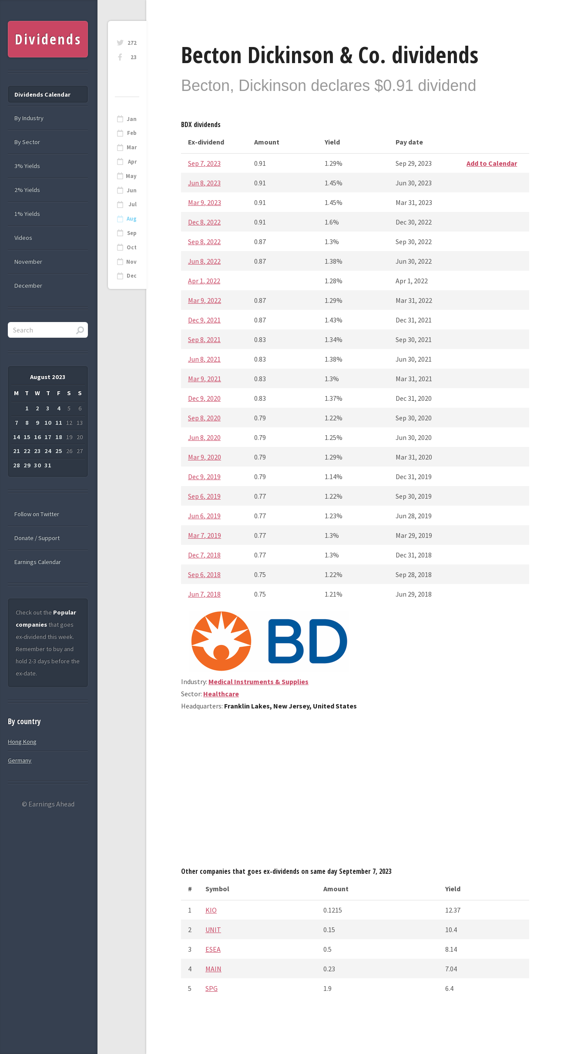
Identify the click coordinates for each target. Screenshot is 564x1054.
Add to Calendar (492, 163)
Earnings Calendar (37, 562)
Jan (132, 119)
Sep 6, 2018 (204, 574)
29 (27, 465)
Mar (132, 147)
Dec (132, 276)
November (28, 261)
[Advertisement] (355, 792)
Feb (132, 133)
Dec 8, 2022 (204, 222)
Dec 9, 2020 (204, 398)
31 (47, 465)
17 (47, 437)
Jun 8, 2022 (204, 261)
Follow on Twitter (36, 514)
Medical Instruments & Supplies (258, 681)
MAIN (213, 968)
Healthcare (221, 693)
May (131, 176)
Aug (132, 219)
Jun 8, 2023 (204, 182)
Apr (132, 161)
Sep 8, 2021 (204, 339)
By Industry (29, 118)
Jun (132, 190)
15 (27, 437)
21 (16, 451)
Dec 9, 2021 (204, 320)
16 (37, 437)
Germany (19, 760)
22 (27, 451)
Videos (23, 238)
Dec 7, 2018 (204, 554)
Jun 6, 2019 (204, 515)
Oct (132, 247)
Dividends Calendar (42, 94)
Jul (132, 204)
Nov (131, 262)
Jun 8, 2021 (204, 359)
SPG (211, 988)
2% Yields (27, 190)
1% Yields (27, 214)
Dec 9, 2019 (204, 476)
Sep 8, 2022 (204, 241)
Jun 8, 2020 (204, 437)
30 (37, 465)
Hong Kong (22, 741)
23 (134, 57)
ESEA (213, 949)
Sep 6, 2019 (204, 496)
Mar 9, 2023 (204, 202)
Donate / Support (37, 538)
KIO (211, 910)
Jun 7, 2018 (204, 594)
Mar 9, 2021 (204, 378)
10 (47, 422)
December (28, 285)
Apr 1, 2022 (204, 280)
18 (58, 437)
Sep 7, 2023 (204, 163)
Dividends (48, 39)
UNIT (213, 929)
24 (47, 451)
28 (16, 465)
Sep (132, 233)
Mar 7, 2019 (204, 535)
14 (16, 437)
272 (132, 43)
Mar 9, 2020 (204, 457)
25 (58, 451)
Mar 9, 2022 (204, 300)
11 (58, 422)
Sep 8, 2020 (204, 417)
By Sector (27, 142)
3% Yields (27, 166)
